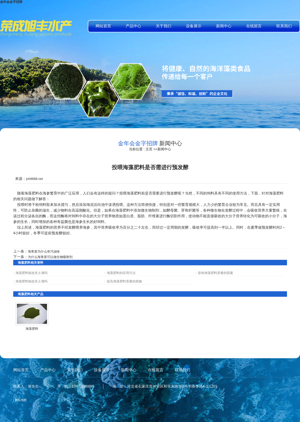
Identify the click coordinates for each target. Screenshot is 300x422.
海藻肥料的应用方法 (121, 273)
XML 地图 (150, 408)
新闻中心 (164, 149)
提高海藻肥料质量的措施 (124, 281)
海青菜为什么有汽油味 (44, 251)
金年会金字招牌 (11, 2)
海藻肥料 (32, 328)
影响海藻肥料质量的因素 (215, 273)
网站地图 (21, 400)
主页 (149, 149)
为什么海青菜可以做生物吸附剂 (50, 257)
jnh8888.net (34, 179)
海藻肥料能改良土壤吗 (31, 273)
